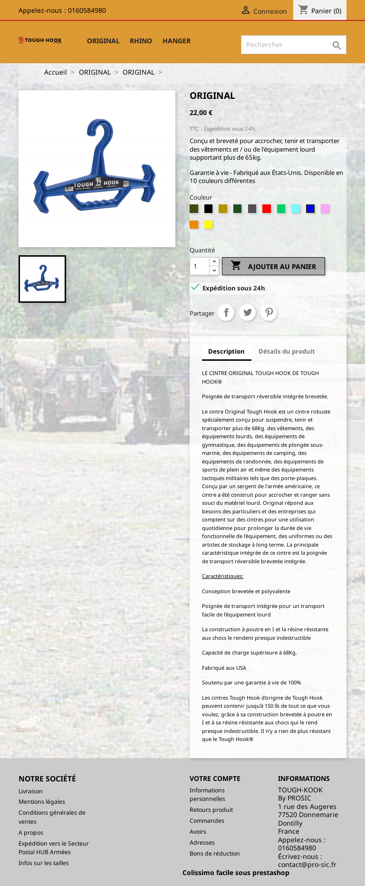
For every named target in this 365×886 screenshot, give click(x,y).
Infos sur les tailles (44, 863)
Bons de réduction (215, 853)
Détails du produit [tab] (287, 351)
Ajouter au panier (273, 266)
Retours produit (211, 810)
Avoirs (198, 832)
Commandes (207, 821)
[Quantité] (200, 266)
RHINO (141, 40)
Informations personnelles (207, 794)
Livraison (31, 791)
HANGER (177, 40)
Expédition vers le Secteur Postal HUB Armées (54, 848)
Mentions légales (42, 802)
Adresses (202, 842)
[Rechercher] (293, 44)
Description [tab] (226, 351)
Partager (226, 312)
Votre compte (215, 778)
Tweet (247, 312)
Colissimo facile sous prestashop (235, 872)
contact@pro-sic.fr (307, 864)
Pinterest (268, 312)
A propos (31, 832)
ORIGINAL (103, 40)
